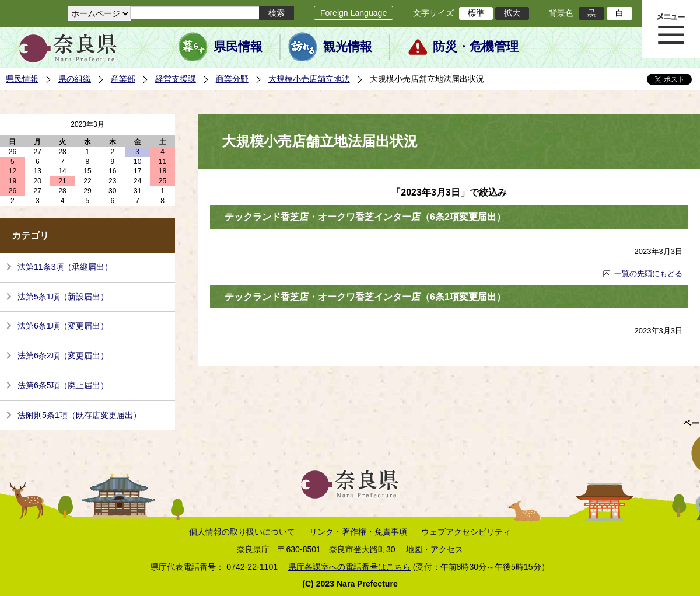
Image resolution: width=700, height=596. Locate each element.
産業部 (123, 78)
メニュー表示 (671, 29)
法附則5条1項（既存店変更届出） (79, 415)
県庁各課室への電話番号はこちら (349, 566)
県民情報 (238, 47)
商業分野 (232, 78)
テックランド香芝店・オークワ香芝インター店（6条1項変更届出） (365, 297)
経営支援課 (175, 78)
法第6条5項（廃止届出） (63, 385)
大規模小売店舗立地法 (309, 78)
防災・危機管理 (476, 47)
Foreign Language (353, 13)
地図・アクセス (434, 549)
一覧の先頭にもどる (648, 273)
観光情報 (347, 47)
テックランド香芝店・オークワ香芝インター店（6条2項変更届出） (365, 217)
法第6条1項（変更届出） (63, 325)
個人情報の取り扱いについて (242, 531)
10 (137, 162)
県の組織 (74, 78)
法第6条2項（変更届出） (63, 355)
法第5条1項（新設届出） (63, 296)
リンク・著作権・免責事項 (358, 531)
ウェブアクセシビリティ (466, 531)
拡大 (512, 13)
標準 (476, 13)
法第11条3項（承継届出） (65, 266)
